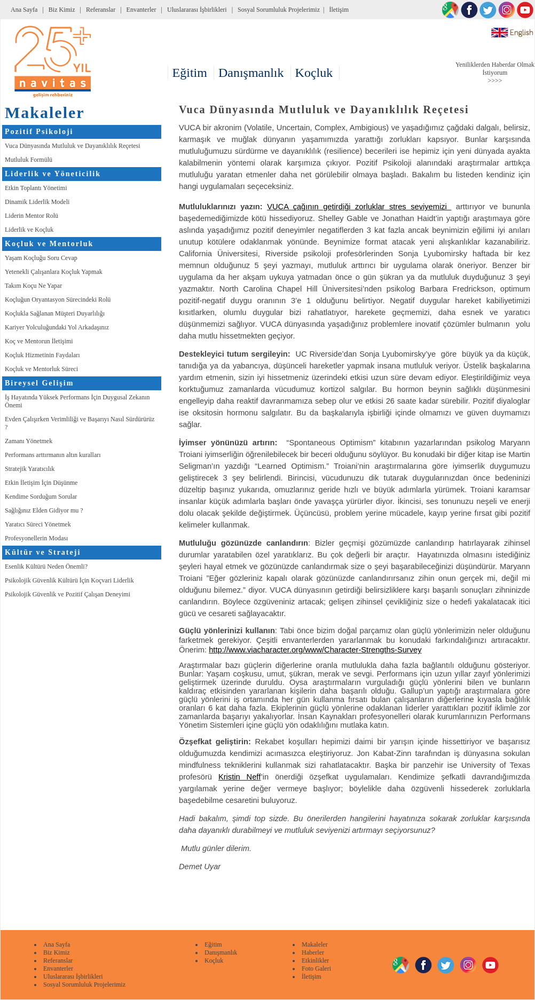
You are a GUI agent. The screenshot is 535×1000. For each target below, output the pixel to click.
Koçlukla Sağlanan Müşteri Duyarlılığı (55, 313)
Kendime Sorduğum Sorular (41, 496)
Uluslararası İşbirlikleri (197, 9)
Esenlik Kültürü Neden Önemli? (46, 566)
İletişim (339, 9)
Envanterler (141, 9)
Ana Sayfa (24, 9)
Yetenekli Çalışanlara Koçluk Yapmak (54, 271)
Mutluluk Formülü (28, 159)
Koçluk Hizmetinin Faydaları (42, 355)
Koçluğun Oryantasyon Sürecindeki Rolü (58, 299)
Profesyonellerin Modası (36, 538)
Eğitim (213, 944)
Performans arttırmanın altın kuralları (53, 455)
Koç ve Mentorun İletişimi (39, 341)
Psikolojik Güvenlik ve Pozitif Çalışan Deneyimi (67, 594)
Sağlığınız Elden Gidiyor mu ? (44, 510)
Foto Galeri (316, 968)
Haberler (313, 952)
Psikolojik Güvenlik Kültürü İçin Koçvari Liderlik (69, 580)
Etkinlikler (315, 960)
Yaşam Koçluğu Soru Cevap (41, 258)
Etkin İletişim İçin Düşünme (41, 482)
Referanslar (100, 9)
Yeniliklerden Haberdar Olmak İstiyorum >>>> (494, 72)
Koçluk (213, 960)
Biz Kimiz (62, 9)
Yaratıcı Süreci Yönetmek (38, 524)
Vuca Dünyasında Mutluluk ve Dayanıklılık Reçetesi (72, 145)
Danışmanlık (220, 952)
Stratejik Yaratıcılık (29, 469)
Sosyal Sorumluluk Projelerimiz (279, 9)
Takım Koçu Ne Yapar (33, 285)
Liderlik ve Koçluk (29, 229)
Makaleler (315, 944)
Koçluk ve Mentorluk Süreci (41, 369)
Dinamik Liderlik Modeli (37, 202)
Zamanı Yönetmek (28, 441)
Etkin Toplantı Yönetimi (36, 188)
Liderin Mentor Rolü (31, 215)
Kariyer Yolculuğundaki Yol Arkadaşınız (57, 327)
